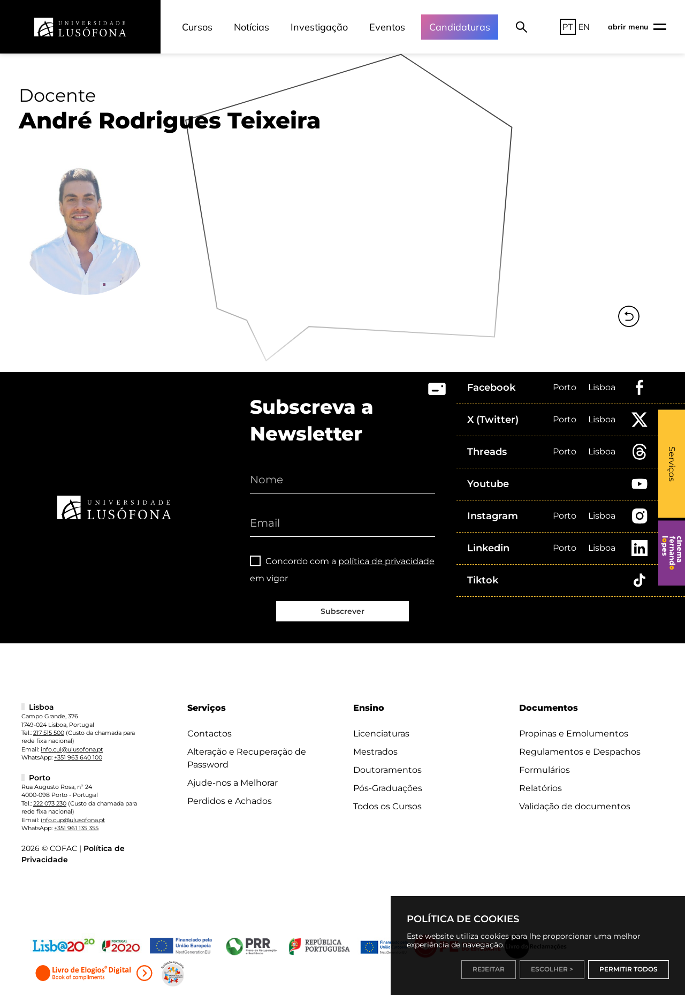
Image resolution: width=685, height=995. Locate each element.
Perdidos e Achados (229, 801)
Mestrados (375, 752)
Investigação (319, 27)
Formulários (544, 770)
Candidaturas (459, 27)
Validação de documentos (574, 806)
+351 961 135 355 (76, 828)
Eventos (387, 27)
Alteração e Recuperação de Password (246, 758)
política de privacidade (386, 561)
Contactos (209, 733)
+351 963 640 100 (78, 757)
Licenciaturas (381, 733)
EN (584, 26)
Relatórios (540, 788)
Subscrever (342, 611)
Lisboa (601, 387)
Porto (564, 387)
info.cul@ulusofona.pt (72, 749)
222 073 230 (49, 803)
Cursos (197, 27)
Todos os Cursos (387, 806)
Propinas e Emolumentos (573, 733)
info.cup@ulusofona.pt (73, 820)
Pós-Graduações (387, 788)
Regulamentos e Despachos (580, 752)
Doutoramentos (387, 770)
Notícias (251, 27)
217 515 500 (48, 732)
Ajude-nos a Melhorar (232, 783)
